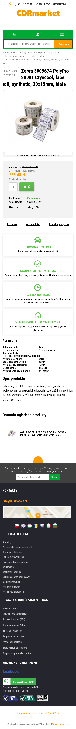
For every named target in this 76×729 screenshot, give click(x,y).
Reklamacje (8, 566)
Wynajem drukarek (11, 586)
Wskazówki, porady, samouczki (18, 547)
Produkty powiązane (59, 224)
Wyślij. (54, 477)
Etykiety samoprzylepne (49, 52)
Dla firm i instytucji (11, 581)
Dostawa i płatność (12, 552)
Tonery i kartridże (60, 724)
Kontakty (7, 542)
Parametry (12, 224)
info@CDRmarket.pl (55, 4)
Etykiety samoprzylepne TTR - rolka (19, 56)
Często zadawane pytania (15, 562)
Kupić (27, 186)
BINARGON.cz (52, 713)
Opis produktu (33, 224)
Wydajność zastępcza (13, 591)
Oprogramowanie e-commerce (31, 713)
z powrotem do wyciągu (10, 72)
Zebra (41, 56)
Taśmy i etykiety (27, 52)
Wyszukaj (64, 44)
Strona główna (10, 52)
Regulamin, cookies (12, 571)
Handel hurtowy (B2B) (13, 556)
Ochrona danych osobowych (16, 576)
